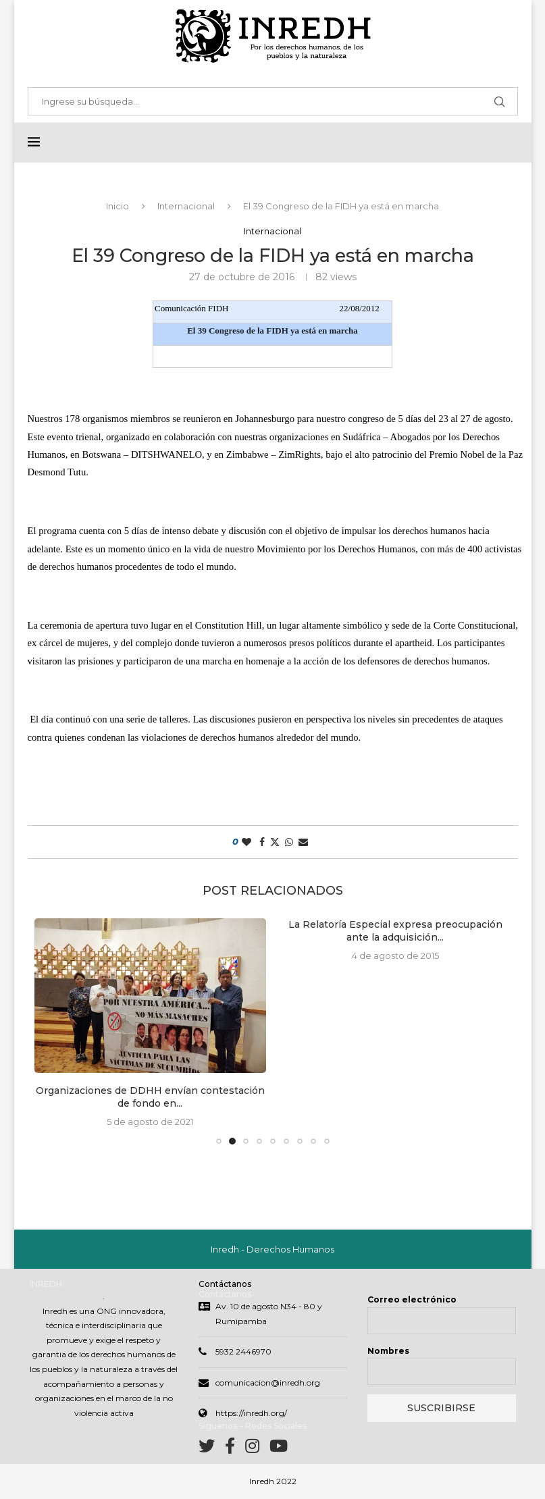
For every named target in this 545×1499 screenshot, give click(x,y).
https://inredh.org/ (251, 1414)
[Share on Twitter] (275, 843)
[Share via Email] (303, 843)
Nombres (388, 1352)
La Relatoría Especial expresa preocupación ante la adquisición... (395, 932)
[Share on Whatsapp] (289, 843)
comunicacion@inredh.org (267, 1384)
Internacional (186, 206)
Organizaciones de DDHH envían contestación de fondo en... (150, 1098)
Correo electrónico (412, 1301)
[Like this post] (246, 843)
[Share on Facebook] (262, 843)
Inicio (117, 206)
